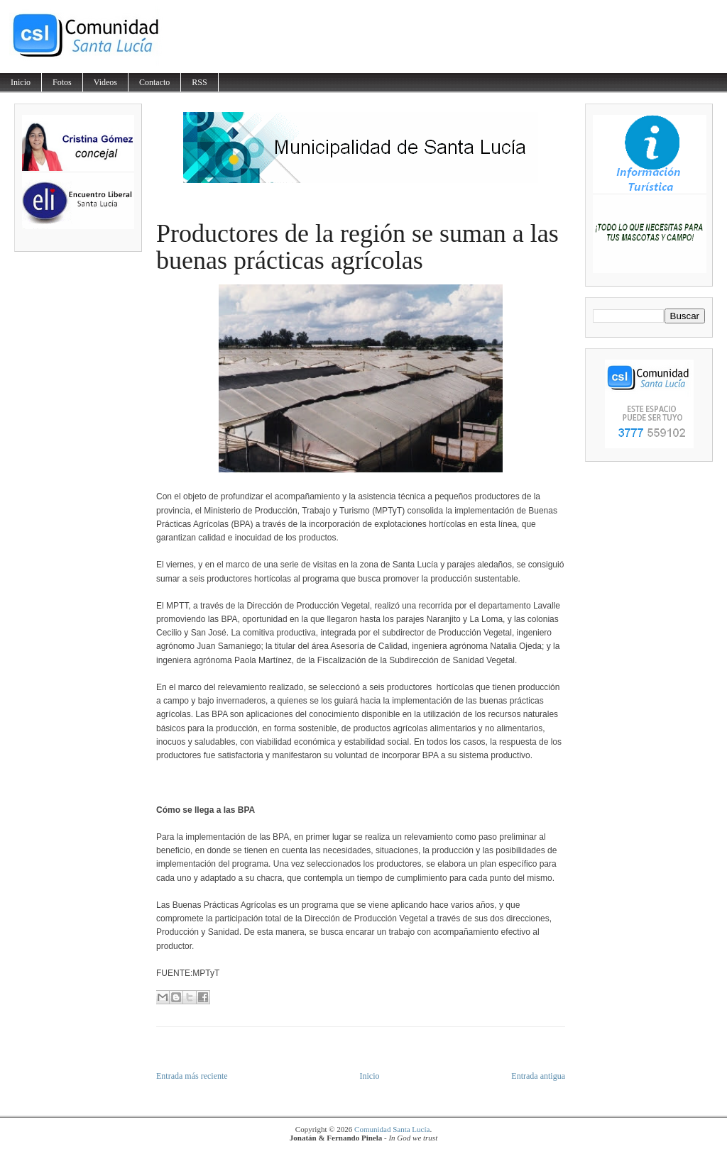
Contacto (154, 82)
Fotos (62, 82)
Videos (105, 82)
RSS (199, 82)
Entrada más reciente (192, 1076)
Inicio (21, 82)
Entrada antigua (538, 1076)
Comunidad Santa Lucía (392, 1129)
